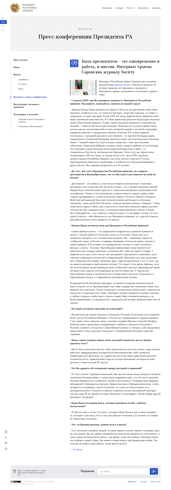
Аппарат (119, 7)
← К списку (76, 449)
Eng (2, 26)
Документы (143, 7)
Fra (2, 30)
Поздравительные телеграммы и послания (31, 120)
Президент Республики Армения (29, 7)
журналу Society (121, 84)
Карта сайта (156, 481)
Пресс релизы (20, 59)
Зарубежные (23, 79)
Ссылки (143, 481)
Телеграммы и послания (25, 114)
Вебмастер (132, 481)
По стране (22, 84)
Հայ (3, 18)
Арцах (20, 88)
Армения (156, 7)
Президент (107, 7)
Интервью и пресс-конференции (29, 96)
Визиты (17, 74)
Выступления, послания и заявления (26, 105)
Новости (131, 7)
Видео (16, 67)
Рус (3, 22)
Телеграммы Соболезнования (30, 126)
